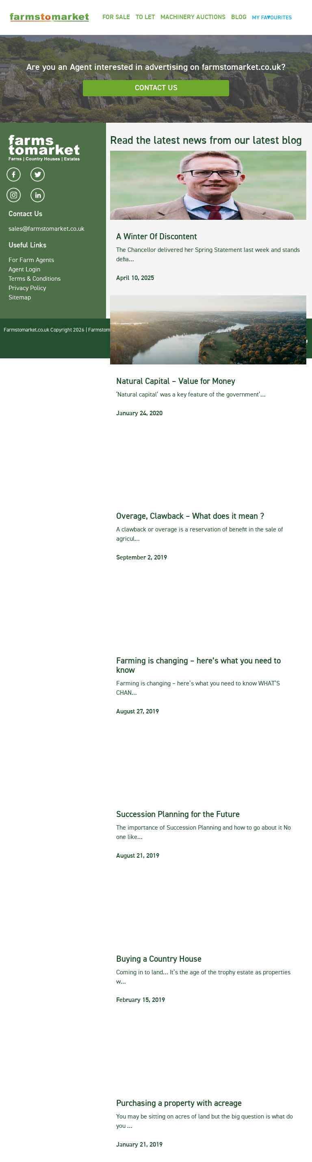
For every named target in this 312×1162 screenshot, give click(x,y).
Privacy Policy (27, 288)
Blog (239, 17)
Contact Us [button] (156, 88)
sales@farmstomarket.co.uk (46, 229)
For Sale (116, 17)
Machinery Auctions (192, 17)
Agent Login (24, 270)
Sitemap (20, 298)
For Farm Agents (31, 260)
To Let (145, 17)
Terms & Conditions (35, 279)
